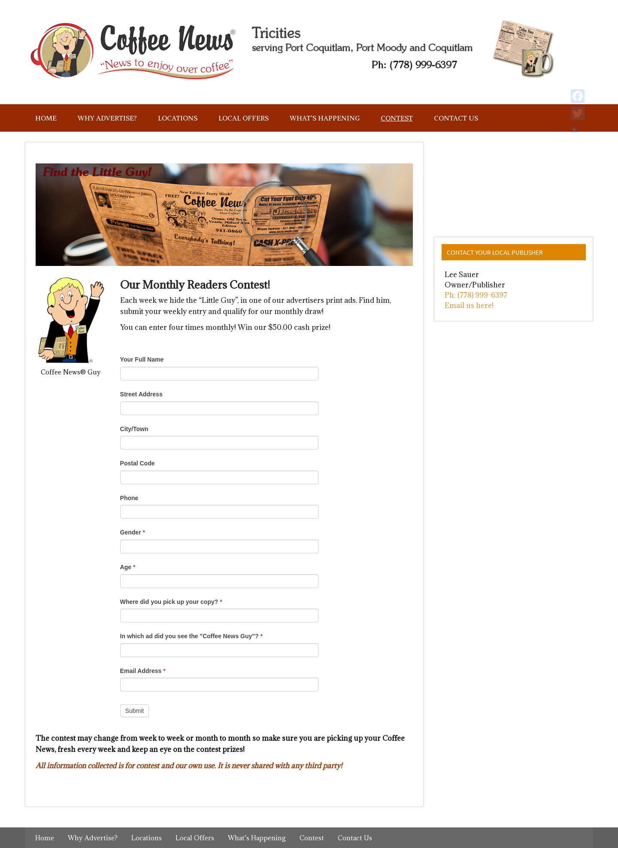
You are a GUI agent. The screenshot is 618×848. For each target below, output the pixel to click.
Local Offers (243, 118)
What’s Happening (325, 118)
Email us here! (469, 305)
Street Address (141, 394)
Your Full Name (142, 359)
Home (46, 118)
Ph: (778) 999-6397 (476, 295)
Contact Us (456, 118)
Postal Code (137, 463)
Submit (134, 710)
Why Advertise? (107, 118)
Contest (397, 118)
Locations (177, 118)
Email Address (143, 670)
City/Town (134, 429)
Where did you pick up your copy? (171, 601)
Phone (129, 498)
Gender (132, 532)
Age (128, 567)
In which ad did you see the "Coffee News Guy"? (191, 636)
